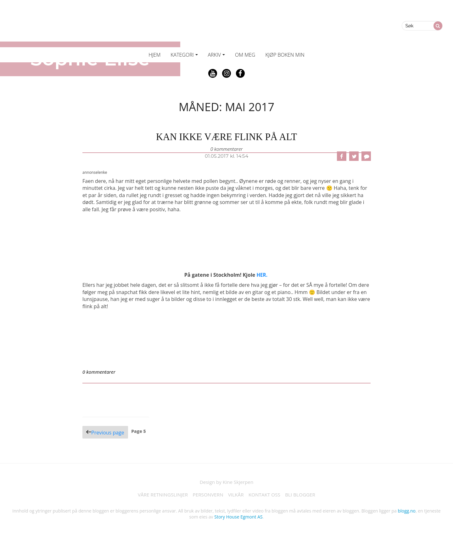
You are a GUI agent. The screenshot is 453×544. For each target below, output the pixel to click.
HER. (262, 275)
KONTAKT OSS (266, 495)
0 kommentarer (226, 148)
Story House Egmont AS (238, 518)
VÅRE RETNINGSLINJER (159, 495)
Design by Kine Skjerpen (227, 482)
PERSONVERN (207, 495)
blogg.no (407, 512)
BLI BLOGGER (303, 495)
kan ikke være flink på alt (226, 136)
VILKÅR (236, 495)
